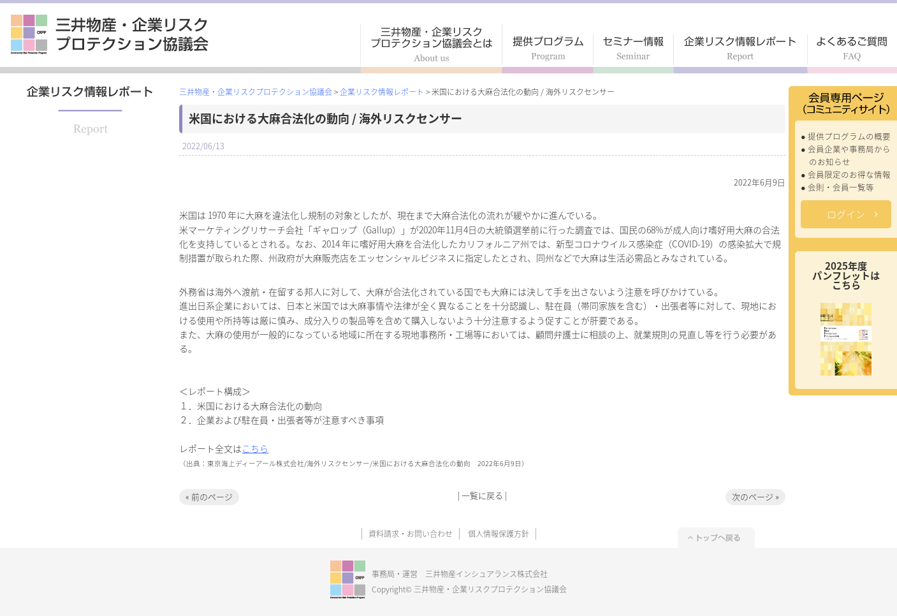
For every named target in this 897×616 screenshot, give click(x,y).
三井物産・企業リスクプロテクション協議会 (109, 34)
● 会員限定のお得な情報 (846, 174)
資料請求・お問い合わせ (410, 533)
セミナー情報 (634, 53)
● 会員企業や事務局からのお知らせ (846, 155)
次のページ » (755, 496)
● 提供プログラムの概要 (846, 136)
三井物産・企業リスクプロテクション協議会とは (431, 48)
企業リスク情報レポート (741, 53)
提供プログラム (548, 53)
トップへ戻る (716, 537)
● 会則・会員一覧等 (837, 187)
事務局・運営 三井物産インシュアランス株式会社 (460, 574)
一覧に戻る (482, 495)
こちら (255, 448)
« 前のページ (209, 496)
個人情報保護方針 (498, 533)
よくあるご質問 (852, 53)
